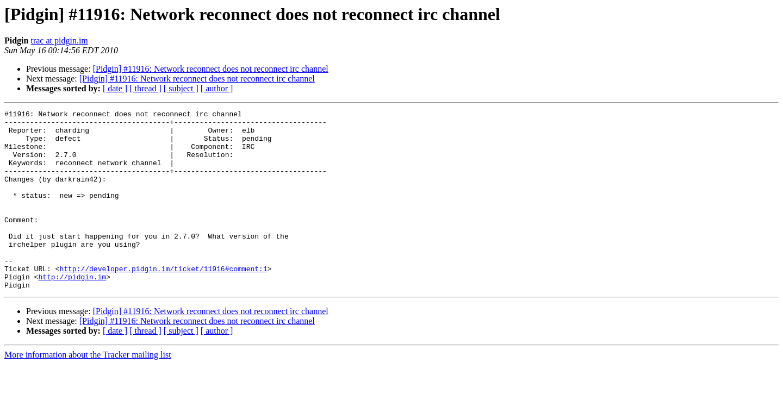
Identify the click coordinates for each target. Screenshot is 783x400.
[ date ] (115, 88)
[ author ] (217, 88)
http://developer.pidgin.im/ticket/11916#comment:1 (163, 301)
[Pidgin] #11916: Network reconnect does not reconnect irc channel (210, 68)
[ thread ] (145, 88)
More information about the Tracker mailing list (87, 390)
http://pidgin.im (72, 311)
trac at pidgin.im (59, 40)
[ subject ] (181, 88)
